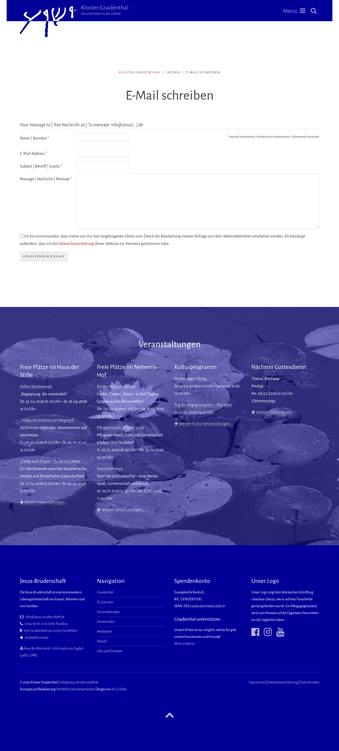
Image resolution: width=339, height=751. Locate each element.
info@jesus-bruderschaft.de (44, 617)
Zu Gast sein (105, 602)
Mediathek (104, 631)
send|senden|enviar (43, 256)
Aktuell (102, 641)
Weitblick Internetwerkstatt (75, 689)
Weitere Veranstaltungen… (43, 502)
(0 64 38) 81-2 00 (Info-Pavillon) (46, 624)
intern (173, 72)
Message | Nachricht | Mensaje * (46, 179)
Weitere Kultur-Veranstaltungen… (203, 424)
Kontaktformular (37, 638)
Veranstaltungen (108, 612)
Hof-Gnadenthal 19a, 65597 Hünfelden (50, 631)
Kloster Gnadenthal (104, 10)
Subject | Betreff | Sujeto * (41, 166)
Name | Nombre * (34, 138)
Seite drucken (309, 682)
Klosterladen (106, 622)
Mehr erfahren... (185, 644)
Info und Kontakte (109, 651)
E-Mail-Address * (33, 153)
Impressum (257, 682)
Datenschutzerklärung (76, 244)
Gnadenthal (105, 592)
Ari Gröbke (119, 689)
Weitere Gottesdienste (271, 412)
